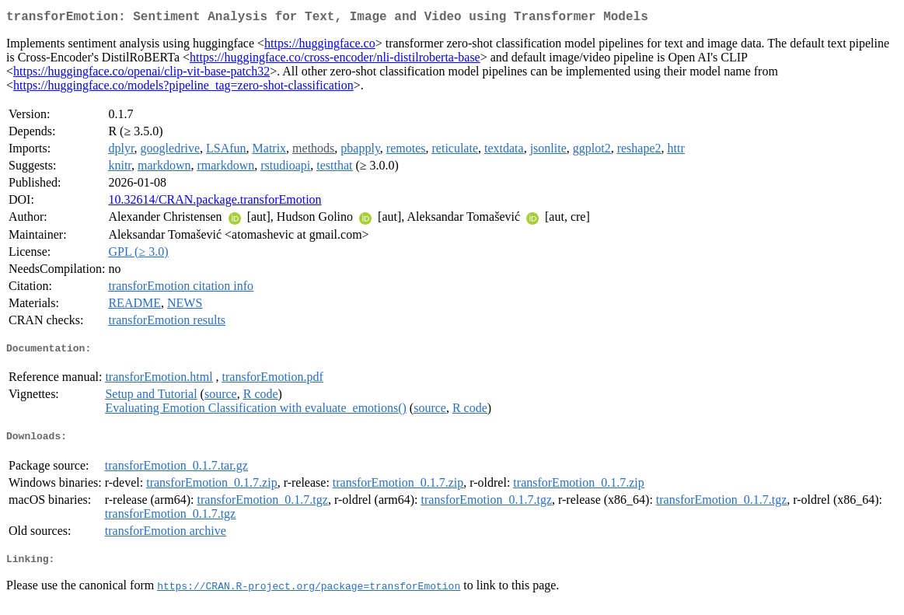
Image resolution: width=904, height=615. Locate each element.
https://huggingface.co (319, 46)
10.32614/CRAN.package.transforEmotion (214, 202)
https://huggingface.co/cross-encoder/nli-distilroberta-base (335, 60)
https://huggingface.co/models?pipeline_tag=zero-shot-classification (183, 88)
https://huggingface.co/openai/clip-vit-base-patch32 (141, 74)
